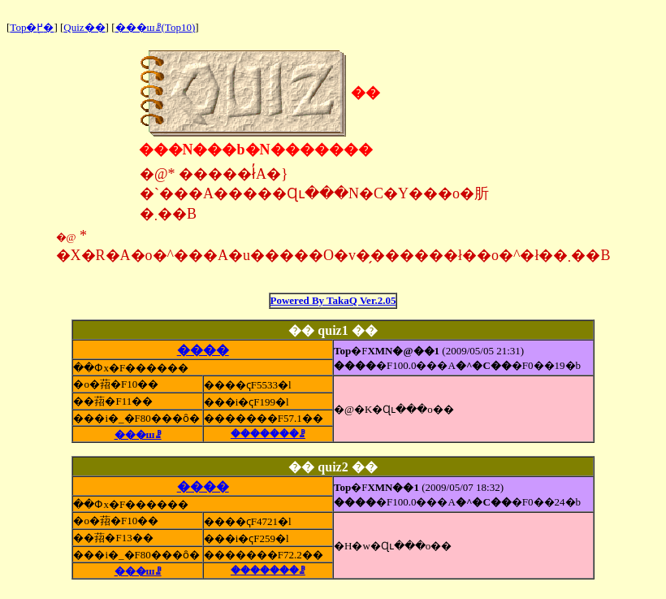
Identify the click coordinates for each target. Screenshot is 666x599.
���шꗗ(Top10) (155, 27)
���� (203, 350)
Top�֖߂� (32, 27)
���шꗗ (138, 434)
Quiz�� (84, 27)
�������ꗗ (268, 434)
